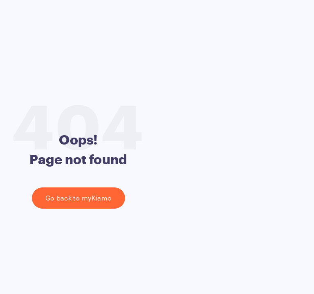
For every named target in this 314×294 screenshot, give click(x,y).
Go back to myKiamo (78, 198)
